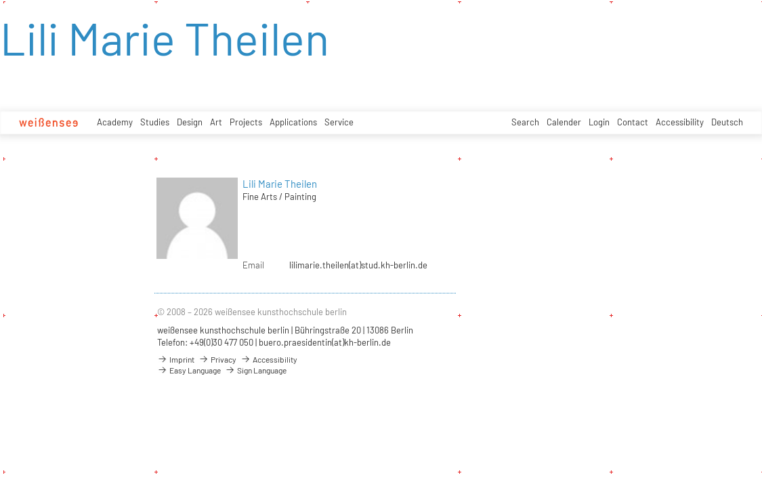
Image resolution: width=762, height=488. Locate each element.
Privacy (217, 359)
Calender (564, 122)
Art (216, 122)
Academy (115, 122)
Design (190, 122)
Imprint (175, 359)
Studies (154, 122)
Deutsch (727, 122)
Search (525, 122)
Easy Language (189, 370)
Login (599, 122)
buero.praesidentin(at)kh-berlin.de (325, 342)
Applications (293, 122)
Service (339, 122)
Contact (632, 122)
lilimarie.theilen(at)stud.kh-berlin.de (358, 265)
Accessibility (680, 122)
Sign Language (256, 370)
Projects (246, 122)
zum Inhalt (0, 0)
